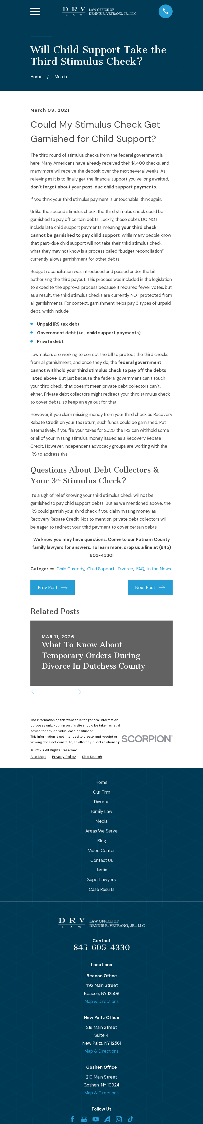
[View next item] (81, 691)
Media (101, 821)
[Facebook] (72, 1119)
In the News (159, 569)
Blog (101, 841)
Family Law (101, 811)
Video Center (101, 850)
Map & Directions (101, 1001)
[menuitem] (38, 756)
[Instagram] (119, 1119)
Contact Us (101, 860)
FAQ (140, 569)
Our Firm (101, 792)
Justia (101, 870)
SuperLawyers (101, 879)
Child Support (101, 569)
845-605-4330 (101, 947)
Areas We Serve (101, 831)
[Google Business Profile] (84, 1119)
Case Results (101, 889)
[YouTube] (96, 1119)
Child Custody (70, 569)
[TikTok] (130, 1119)
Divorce (125, 569)
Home (101, 782)
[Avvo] (107, 1119)
